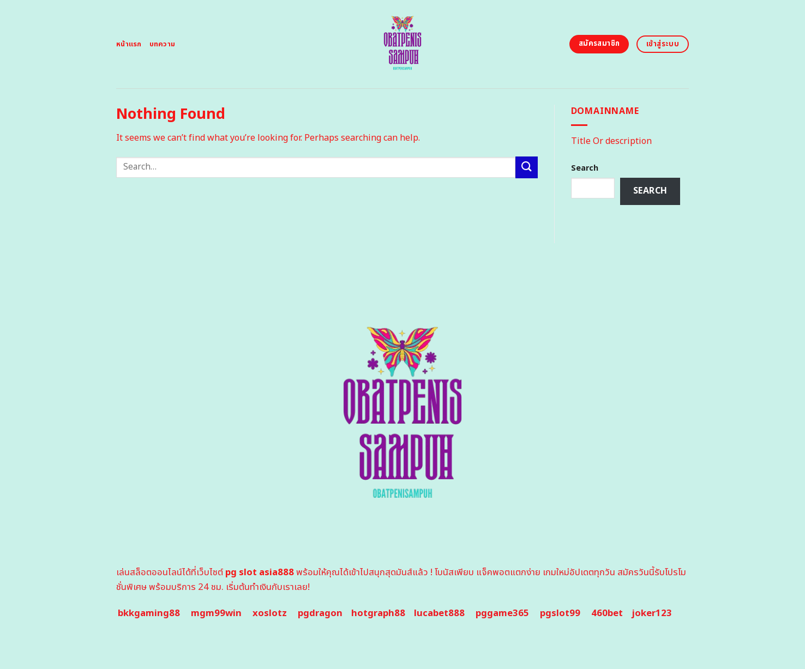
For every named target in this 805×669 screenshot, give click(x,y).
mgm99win (216, 613)
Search (584, 168)
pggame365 (502, 613)
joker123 (652, 613)
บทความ (162, 44)
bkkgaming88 (149, 613)
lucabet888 (439, 613)
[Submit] (526, 167)
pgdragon (320, 613)
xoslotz (270, 613)
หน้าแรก (129, 44)
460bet (607, 613)
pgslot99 (560, 613)
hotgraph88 (378, 613)
